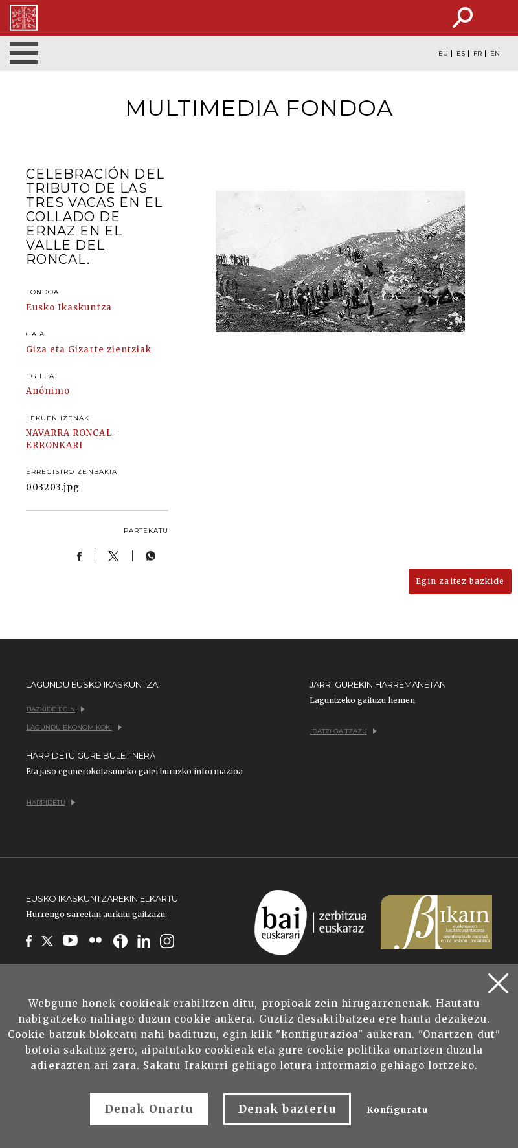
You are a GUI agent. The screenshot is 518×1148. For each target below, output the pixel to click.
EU (443, 53)
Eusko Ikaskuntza (69, 307)
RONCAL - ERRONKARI (73, 439)
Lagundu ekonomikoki (74, 727)
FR (477, 53)
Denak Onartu (149, 1109)
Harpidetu (51, 802)
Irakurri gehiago (231, 1065)
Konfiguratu (397, 1110)
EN (495, 53)
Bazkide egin (56, 709)
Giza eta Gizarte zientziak (89, 349)
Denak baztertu (287, 1109)
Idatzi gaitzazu (343, 731)
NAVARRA (48, 433)
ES (460, 53)
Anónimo (48, 390)
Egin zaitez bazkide (460, 581)
